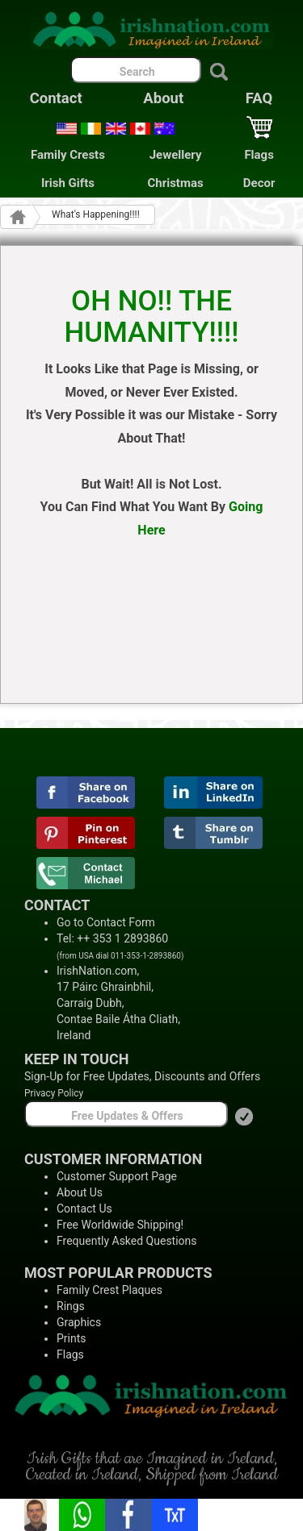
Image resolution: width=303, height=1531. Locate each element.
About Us (80, 1192)
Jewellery (175, 155)
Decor (259, 183)
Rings (71, 1306)
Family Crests (68, 155)
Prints (71, 1338)
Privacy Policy (53, 1093)
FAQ (259, 98)
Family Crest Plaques (109, 1289)
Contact (56, 98)
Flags (258, 155)
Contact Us (84, 1208)
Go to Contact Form (106, 922)
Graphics (79, 1322)
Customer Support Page (117, 1176)
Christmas (176, 183)
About (163, 98)
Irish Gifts (68, 183)
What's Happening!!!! (96, 214)
